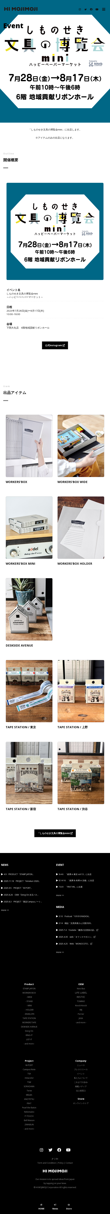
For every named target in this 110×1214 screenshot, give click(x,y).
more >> (5, 910)
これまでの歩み (81, 1082)
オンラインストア (81, 1103)
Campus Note (29, 1069)
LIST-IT (29, 1039)
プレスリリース (81, 1069)
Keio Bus (81, 988)
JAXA (81, 1018)
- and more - (29, 1043)
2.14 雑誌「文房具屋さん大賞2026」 (76, 923)
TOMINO (81, 1001)
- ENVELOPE (29, 1014)
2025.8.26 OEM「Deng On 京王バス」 (21, 894)
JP (53, 1158)
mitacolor (29, 1078)
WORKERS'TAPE (29, 1022)
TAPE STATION (29, 1018)
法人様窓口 (81, 1090)
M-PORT (29, 1065)
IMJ (81, 1009)
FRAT (29, 1103)
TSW (29, 1082)
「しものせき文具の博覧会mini (55, 833)
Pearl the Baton (29, 1107)
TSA (29, 1073)
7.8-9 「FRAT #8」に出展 (70, 886)
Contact (69, 1162)
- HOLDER (29, 1009)
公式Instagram (55, 345)
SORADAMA (29, 1086)
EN (57, 1158)
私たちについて (81, 1078)
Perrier (81, 1014)
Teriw (29, 1090)
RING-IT (29, 1035)
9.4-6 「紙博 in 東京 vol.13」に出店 (75, 874)
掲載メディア (81, 1086)
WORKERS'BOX (29, 992)
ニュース (81, 1065)
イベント (81, 1073)
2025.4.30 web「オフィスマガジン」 (77, 936)
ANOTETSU (29, 1099)
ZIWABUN (29, 1124)
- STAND (29, 1001)
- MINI (29, 1005)
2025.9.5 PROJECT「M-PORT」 (18, 888)
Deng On (29, 1031)
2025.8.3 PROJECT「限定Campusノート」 (23, 901)
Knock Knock (81, 1005)
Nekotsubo (29, 1111)
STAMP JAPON (29, 988)
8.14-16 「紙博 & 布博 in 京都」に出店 (76, 880)
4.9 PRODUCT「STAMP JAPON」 (19, 874)
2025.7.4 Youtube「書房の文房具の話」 (78, 930)
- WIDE (29, 997)
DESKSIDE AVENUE (29, 1026)
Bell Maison (29, 1120)
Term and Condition (46, 1162)
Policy (60, 1162)
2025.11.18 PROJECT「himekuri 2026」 (22, 881)
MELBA (29, 1094)
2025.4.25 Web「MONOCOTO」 (75, 943)
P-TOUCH (29, 1116)
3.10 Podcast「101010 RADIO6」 (74, 916)
